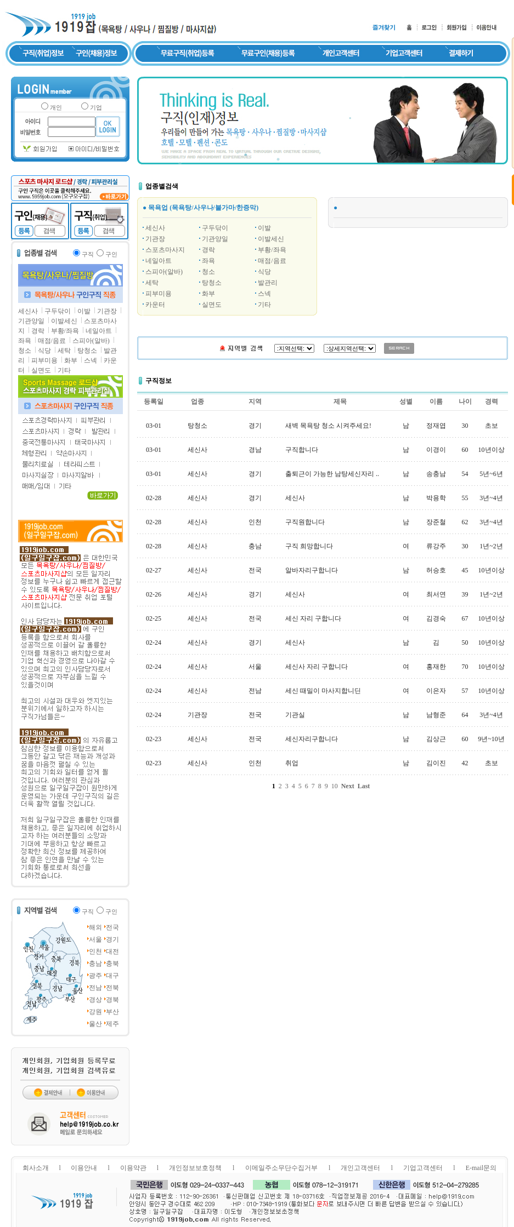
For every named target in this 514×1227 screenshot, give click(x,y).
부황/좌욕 (65, 331)
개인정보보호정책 (195, 1168)
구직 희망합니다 (309, 546)
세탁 (64, 350)
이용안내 (84, 1168)
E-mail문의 (481, 1168)
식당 (44, 350)
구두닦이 (57, 311)
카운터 (155, 304)
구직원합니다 (305, 522)
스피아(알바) (91, 341)
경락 (37, 331)
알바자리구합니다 (311, 570)
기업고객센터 (423, 1168)
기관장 (107, 311)
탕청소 (87, 350)
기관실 (295, 715)
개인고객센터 (360, 1168)
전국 (112, 927)
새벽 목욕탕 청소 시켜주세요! (328, 425)
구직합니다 (301, 450)
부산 (112, 1012)
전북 (112, 987)
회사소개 (35, 1168)
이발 (84, 311)
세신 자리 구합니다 (313, 618)
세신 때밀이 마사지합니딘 (323, 691)
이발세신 (64, 321)
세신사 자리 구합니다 (316, 666)
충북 (112, 963)
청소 (24, 350)
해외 (95, 927)
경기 (112, 939)
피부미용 (44, 360)
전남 (95, 987)
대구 (112, 975)
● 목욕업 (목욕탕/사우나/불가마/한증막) (200, 207)
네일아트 (99, 331)
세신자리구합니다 (311, 739)
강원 (95, 1012)
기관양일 (31, 321)
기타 (64, 370)
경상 (95, 1000)
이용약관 (133, 1168)
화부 (70, 360)
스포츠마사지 (165, 250)
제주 (112, 1024)
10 (334, 786)
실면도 (41, 370)
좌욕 (24, 341)
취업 (291, 763)
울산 (95, 1024)
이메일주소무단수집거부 (281, 1168)
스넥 (90, 360)
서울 (95, 939)
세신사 (28, 311)
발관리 (268, 282)
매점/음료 (52, 341)
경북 (112, 1000)
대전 (112, 951)
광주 (95, 975)
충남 (95, 963)
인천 (95, 951)
